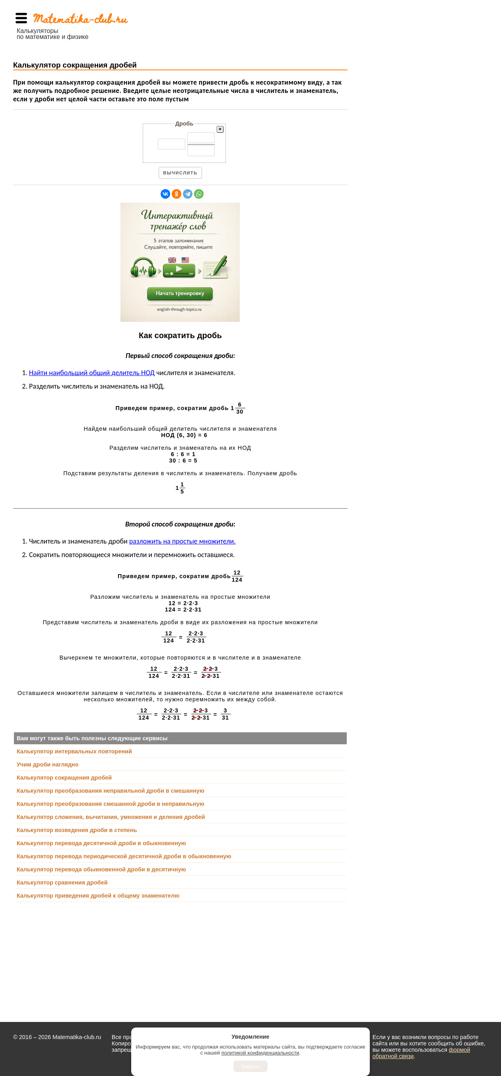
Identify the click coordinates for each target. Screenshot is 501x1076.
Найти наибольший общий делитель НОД (92, 372)
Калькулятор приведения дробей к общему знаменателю (98, 895)
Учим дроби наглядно (48, 764)
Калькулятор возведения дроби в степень (77, 830)
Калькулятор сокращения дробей (64, 777)
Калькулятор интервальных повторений (74, 751)
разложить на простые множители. (182, 541)
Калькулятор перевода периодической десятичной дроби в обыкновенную (124, 856)
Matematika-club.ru (80, 18)
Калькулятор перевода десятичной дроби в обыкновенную (101, 843)
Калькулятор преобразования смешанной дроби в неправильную (110, 804)
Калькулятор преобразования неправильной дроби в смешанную (110, 791)
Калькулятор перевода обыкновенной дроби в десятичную (101, 869)
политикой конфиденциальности (260, 1053)
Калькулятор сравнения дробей (62, 882)
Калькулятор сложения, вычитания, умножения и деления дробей (111, 817)
